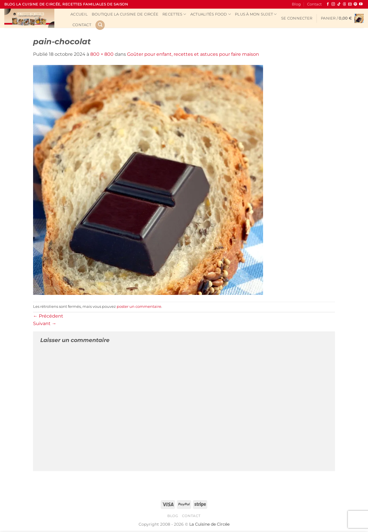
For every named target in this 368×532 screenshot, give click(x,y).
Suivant (44, 323)
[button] (296, 18)
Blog (296, 4)
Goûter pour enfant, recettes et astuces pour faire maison (193, 54)
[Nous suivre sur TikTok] (339, 4)
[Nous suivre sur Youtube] (361, 4)
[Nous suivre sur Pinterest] (355, 4)
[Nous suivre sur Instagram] (333, 4)
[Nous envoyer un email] (350, 4)
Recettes (174, 14)
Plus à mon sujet (256, 14)
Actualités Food (210, 14)
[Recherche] (100, 25)
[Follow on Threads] (344, 4)
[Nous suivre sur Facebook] (327, 4)
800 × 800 (102, 54)
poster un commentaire (139, 306)
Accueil (79, 14)
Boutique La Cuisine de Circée (125, 14)
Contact (314, 4)
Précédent (48, 316)
